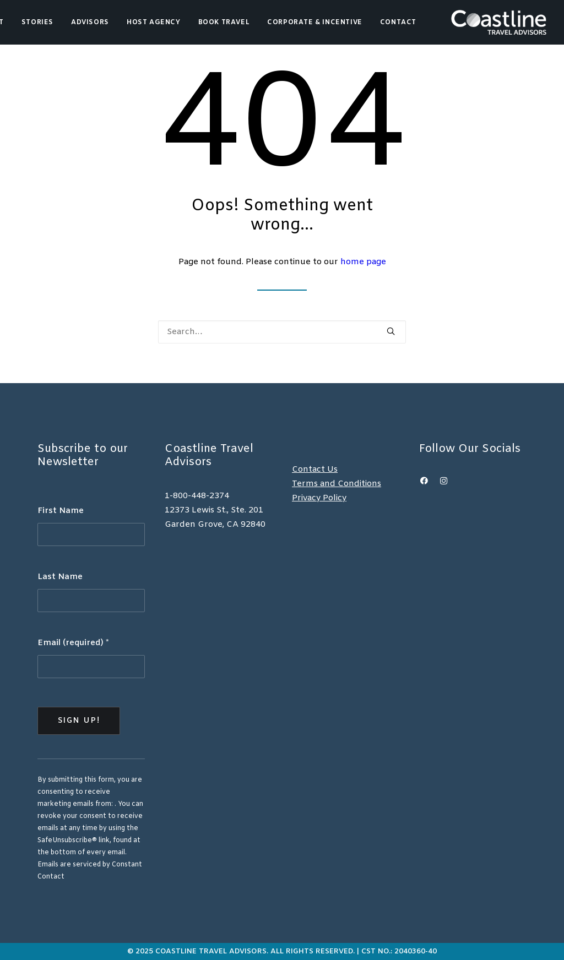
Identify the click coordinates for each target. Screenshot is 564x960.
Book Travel (224, 22)
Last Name (60, 576)
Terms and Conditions (336, 483)
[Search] (282, 331)
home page (363, 262)
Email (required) (73, 642)
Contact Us (315, 469)
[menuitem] (37, 22)
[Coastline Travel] (498, 22)
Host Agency (154, 22)
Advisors (90, 22)
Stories (37, 22)
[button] (390, 331)
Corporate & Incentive (314, 22)
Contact (398, 22)
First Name (60, 510)
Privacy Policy (319, 498)
